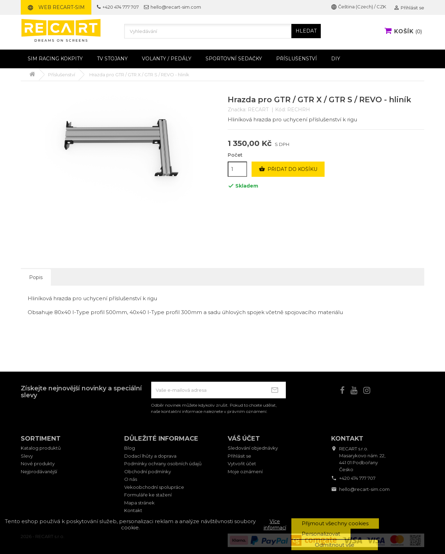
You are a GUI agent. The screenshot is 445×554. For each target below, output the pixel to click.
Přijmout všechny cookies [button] (335, 523)
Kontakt (133, 510)
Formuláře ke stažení (148, 494)
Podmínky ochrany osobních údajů (163, 463)
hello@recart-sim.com (172, 7)
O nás (130, 479)
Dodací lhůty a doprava (150, 456)
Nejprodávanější (39, 471)
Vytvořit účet (242, 463)
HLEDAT (306, 31)
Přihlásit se (239, 456)
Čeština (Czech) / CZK (358, 6)
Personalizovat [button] (321, 533)
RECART (258, 109)
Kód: (280, 110)
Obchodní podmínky (147, 471)
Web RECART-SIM (56, 7)
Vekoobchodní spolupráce (154, 487)
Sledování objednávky (253, 448)
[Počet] (237, 169)
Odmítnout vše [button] (334, 545)
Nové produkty (38, 463)
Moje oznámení (245, 471)
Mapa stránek (139, 502)
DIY (335, 58)
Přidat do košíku (288, 169)
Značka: (237, 110)
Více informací (275, 524)
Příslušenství (296, 58)
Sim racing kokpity (55, 58)
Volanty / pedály (166, 58)
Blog (129, 448)
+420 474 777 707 (118, 7)
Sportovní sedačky (234, 58)
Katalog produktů (41, 448)
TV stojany (112, 58)
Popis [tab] (36, 277)
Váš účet (244, 438)
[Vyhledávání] (222, 31)
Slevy (27, 456)
